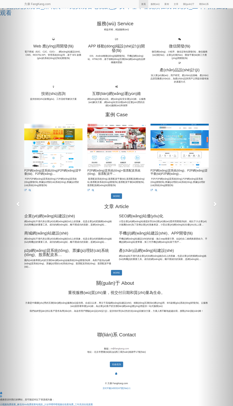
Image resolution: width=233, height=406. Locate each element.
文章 (176, 4)
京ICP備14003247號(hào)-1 (117, 388)
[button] (17, 203)
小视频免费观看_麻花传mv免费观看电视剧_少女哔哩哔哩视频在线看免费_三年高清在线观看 (113, 9)
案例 (166, 4)
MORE (116, 196)
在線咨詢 (116, 364)
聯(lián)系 (204, 4)
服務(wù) (155, 4)
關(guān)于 (188, 4)
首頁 (143, 4)
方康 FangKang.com (37, 4)
